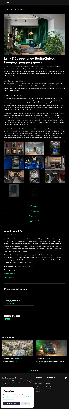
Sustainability (49, 386)
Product (48, 383)
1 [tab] (31, 371)
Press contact (38, 391)
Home (36, 381)
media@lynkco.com (10, 301)
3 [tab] (35, 371)
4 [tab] (37, 371)
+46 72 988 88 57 (10, 303)
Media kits (37, 388)
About (36, 386)
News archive (38, 383)
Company (48, 388)
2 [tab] (33, 371)
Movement (7, 319)
